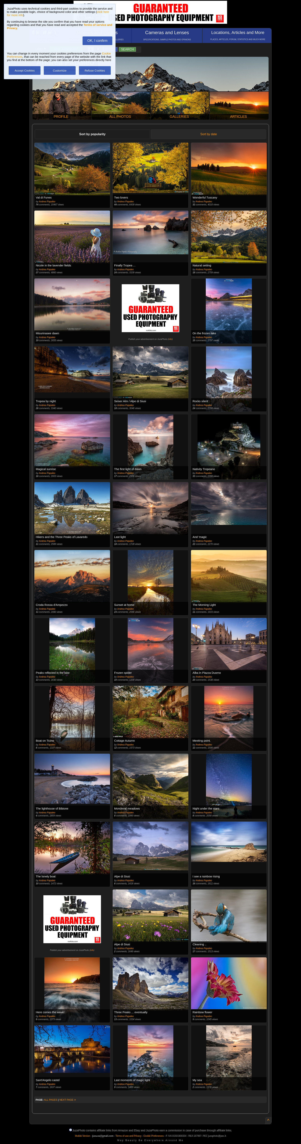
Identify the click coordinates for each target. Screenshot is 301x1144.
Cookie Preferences (153, 1136)
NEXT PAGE (67, 1099)
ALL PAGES (50, 1099)
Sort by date (208, 134)
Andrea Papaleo (47, 201)
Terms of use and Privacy (128, 1136)
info (170, 339)
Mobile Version (82, 1136)
